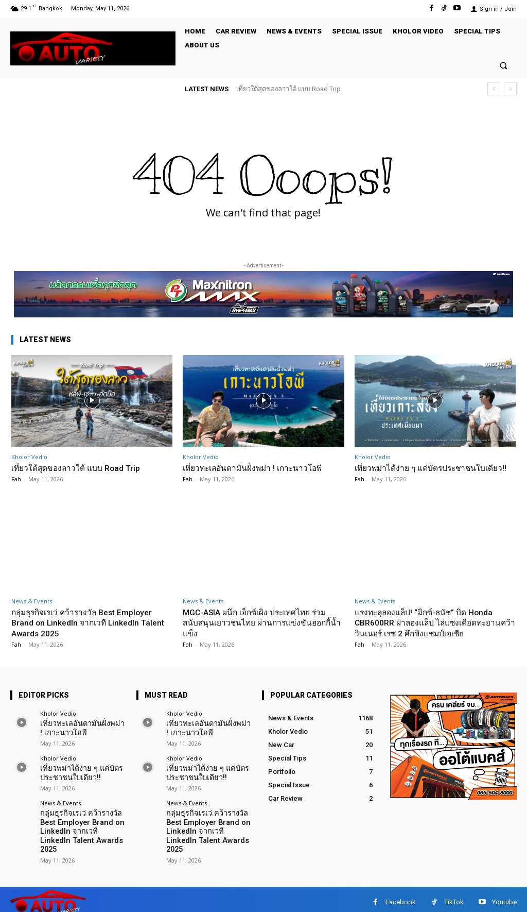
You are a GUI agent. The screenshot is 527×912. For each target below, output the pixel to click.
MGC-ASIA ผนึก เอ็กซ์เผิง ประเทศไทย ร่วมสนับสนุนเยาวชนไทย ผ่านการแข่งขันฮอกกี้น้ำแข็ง (262, 633)
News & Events (31, 611)
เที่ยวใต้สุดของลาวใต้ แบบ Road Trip (288, 89)
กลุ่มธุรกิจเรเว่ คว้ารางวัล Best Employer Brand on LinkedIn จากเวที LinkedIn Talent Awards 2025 (88, 633)
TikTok (454, 896)
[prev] (493, 88)
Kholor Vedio (29, 457)
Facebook (400, 896)
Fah (16, 479)
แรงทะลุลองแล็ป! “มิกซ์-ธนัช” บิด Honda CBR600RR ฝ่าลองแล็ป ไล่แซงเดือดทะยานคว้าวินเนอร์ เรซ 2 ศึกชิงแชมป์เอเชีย (435, 633)
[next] (510, 88)
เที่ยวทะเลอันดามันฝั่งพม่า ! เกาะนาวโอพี (259, 468)
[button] (503, 65)
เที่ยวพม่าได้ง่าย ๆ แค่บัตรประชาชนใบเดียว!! (427, 473)
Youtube (504, 896)
